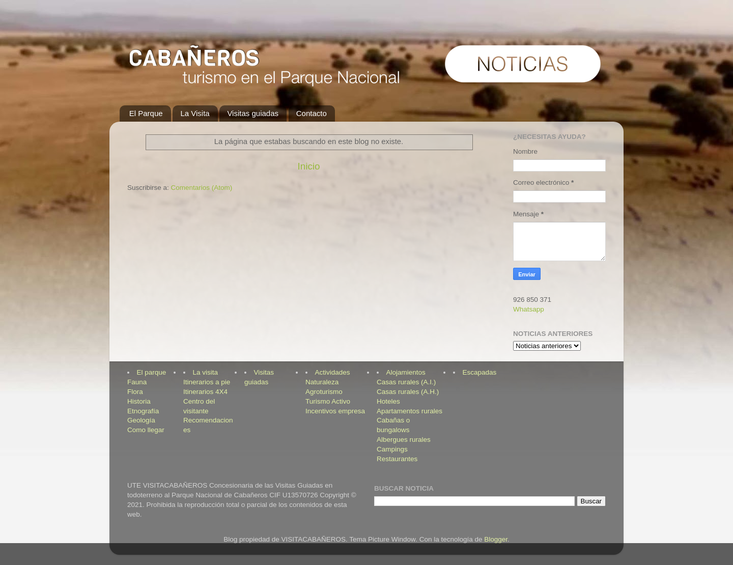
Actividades (332, 372)
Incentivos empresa (335, 411)
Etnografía (143, 411)
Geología (141, 420)
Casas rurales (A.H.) (408, 392)
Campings (392, 449)
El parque (151, 372)
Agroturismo (324, 392)
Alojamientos (406, 372)
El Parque (146, 113)
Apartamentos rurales (409, 411)
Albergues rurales (404, 439)
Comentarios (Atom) (202, 187)
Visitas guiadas (252, 113)
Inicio (308, 166)
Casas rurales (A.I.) (406, 382)
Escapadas (480, 372)
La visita (205, 372)
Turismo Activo (327, 401)
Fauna (137, 382)
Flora (135, 392)
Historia (139, 401)
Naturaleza (322, 382)
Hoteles (388, 401)
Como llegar (145, 430)
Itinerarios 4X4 (205, 392)
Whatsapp (528, 309)
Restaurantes (397, 459)
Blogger (496, 539)
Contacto (311, 113)
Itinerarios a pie (206, 382)
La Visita (194, 113)
